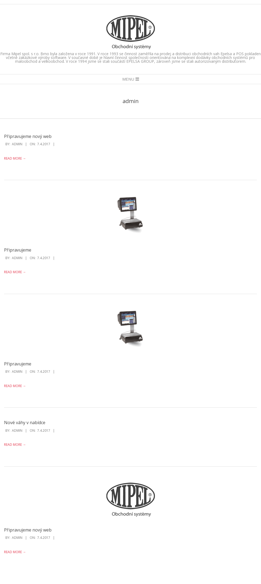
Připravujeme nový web (28, 136)
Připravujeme (17, 250)
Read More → (15, 158)
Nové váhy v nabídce (24, 422)
